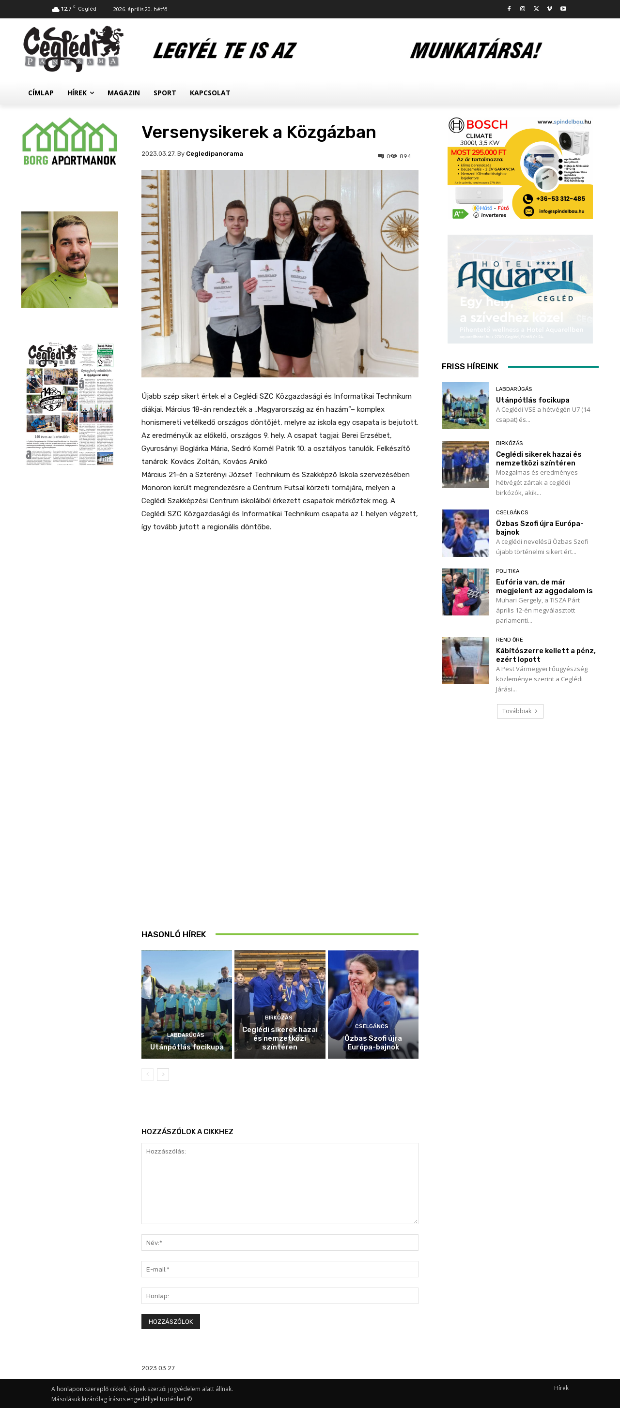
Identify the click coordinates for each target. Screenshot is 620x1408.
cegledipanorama (214, 153)
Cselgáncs (371, 1026)
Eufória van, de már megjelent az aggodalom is (544, 586)
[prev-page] (147, 1074)
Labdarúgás (185, 1035)
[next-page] (163, 1074)
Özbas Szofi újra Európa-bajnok (373, 1042)
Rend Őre (509, 640)
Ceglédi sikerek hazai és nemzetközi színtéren (280, 1038)
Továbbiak (520, 711)
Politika (507, 571)
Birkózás (279, 1017)
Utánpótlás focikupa (187, 1047)
